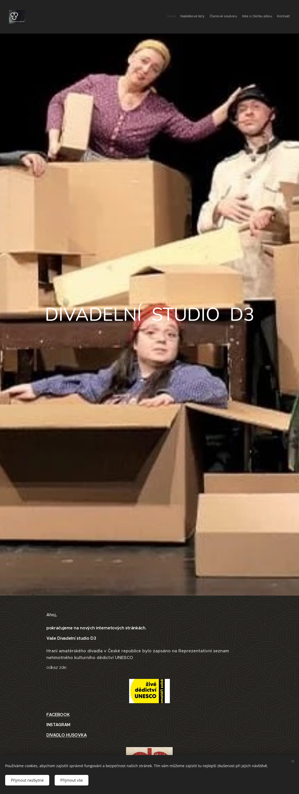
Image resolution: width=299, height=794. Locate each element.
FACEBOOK (58, 714)
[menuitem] (270, 16)
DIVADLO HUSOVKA (66, 735)
